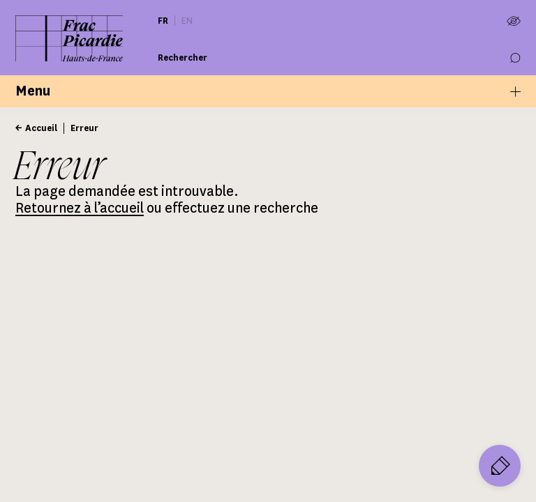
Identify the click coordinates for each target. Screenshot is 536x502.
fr (163, 20)
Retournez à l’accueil (79, 208)
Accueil (41, 128)
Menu (268, 91)
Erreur (84, 128)
